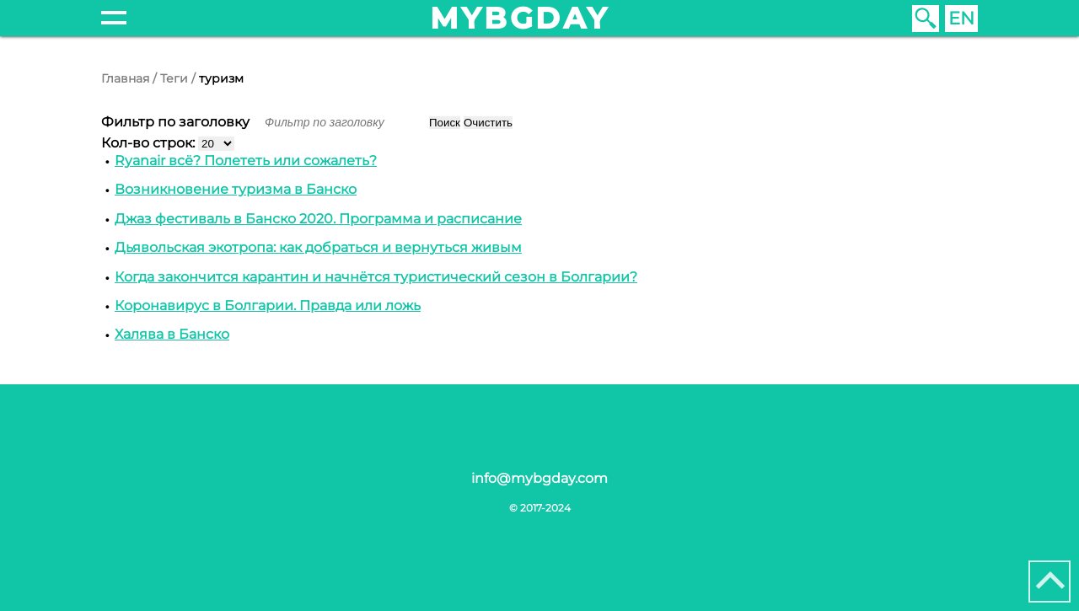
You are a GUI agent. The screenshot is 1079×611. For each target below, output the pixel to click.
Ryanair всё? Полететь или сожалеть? (246, 161)
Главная (125, 78)
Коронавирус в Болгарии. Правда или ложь (268, 305)
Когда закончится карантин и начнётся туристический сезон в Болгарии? (376, 277)
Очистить (488, 122)
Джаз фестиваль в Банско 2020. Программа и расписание (318, 219)
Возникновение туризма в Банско (236, 189)
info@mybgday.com (539, 478)
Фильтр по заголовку (177, 122)
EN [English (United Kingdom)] (961, 18)
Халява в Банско (172, 334)
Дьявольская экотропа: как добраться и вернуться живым (318, 247)
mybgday (520, 18)
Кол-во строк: (149, 143)
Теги (174, 78)
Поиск (444, 122)
